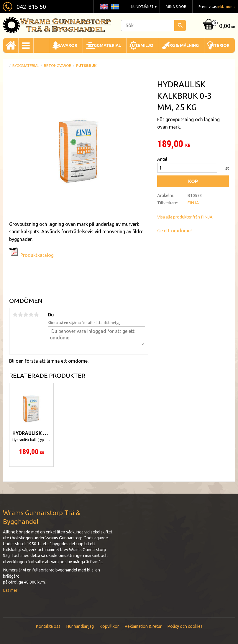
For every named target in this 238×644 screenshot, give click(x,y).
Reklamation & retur (143, 626)
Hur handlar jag (80, 626)
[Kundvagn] (218, 26)
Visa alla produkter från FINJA (185, 217)
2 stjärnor (20, 314)
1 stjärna (15, 314)
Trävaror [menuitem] (66, 45)
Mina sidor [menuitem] (176, 7)
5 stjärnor (36, 314)
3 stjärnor (25, 314)
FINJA (193, 203)
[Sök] (180, 25)
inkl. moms (226, 7)
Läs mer (10, 590)
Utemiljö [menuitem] (142, 45)
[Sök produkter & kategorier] (153, 25)
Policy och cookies (185, 626)
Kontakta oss (48, 626)
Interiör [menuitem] (219, 45)
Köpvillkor (109, 626)
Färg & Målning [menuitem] (181, 45)
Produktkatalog (37, 255)
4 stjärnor (31, 314)
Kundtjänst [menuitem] (142, 7)
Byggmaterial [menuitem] (104, 45)
